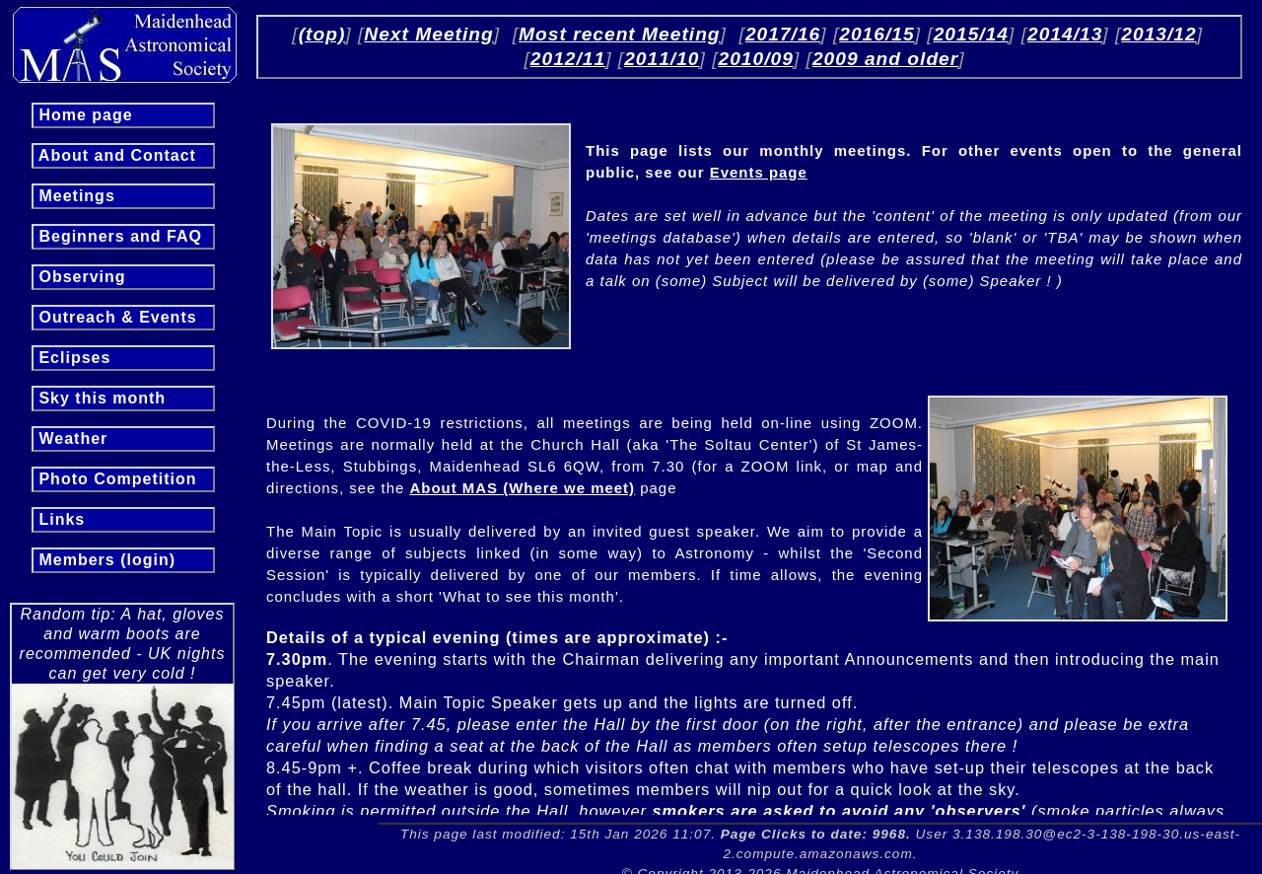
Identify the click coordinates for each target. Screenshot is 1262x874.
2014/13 (1064, 34)
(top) (322, 34)
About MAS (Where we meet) (523, 487)
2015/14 (971, 34)
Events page (758, 172)
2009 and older (885, 58)
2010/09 (756, 58)
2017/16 (782, 34)
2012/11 (567, 58)
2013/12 (1158, 34)
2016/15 (876, 34)
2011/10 (661, 58)
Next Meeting (428, 34)
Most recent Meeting (620, 34)
